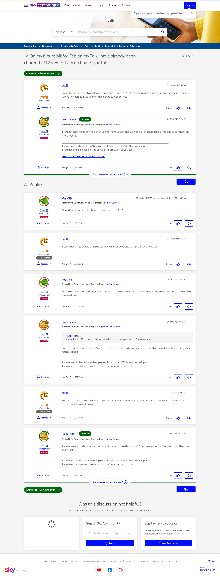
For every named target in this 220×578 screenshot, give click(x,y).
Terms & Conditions (69, 561)
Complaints (143, 561)
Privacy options (49, 561)
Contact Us (158, 561)
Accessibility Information (121, 561)
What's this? (44, 101)
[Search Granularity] (64, 32)
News (89, 5)
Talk (110, 20)
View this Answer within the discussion (83, 156)
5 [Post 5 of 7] (66, 377)
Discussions (72, 5)
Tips (101, 5)
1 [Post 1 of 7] (66, 108)
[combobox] (116, 32)
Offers (126, 5)
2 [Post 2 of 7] (66, 223)
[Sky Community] (45, 5)
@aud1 (69, 336)
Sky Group (173, 561)
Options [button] (185, 55)
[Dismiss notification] (192, 13)
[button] (191, 85)
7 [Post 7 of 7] (66, 168)
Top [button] (213, 561)
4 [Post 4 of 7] (66, 306)
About (113, 5)
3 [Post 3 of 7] (66, 264)
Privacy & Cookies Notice (94, 561)
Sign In (190, 5)
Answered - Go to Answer (43, 73)
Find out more (113, 124)
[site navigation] (26, 5)
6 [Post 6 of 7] (66, 418)
